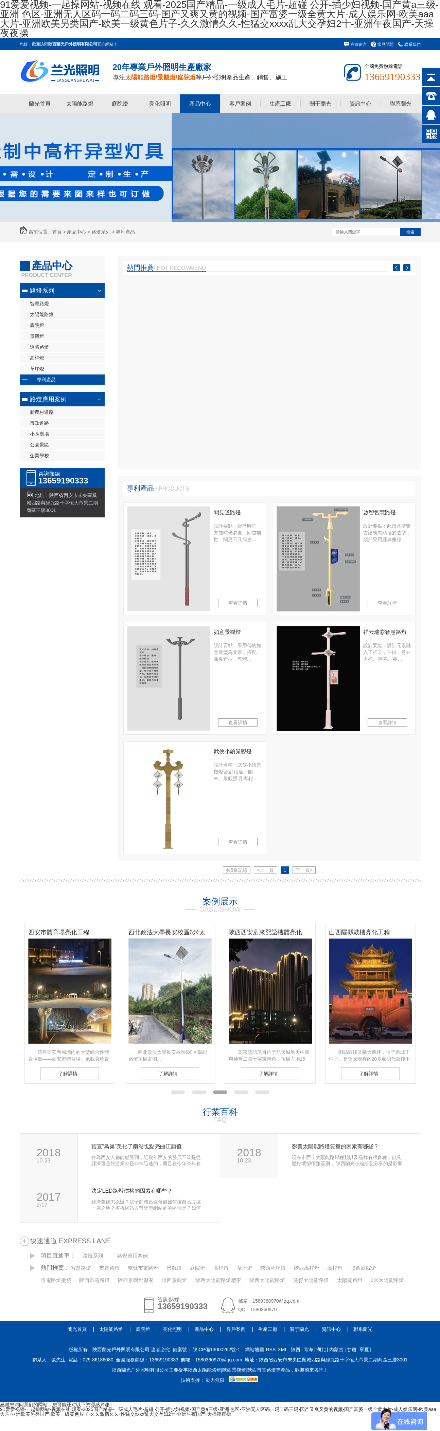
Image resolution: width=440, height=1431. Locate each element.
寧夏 (364, 1349)
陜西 (295, 1349)
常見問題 (385, 44)
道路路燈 (39, 347)
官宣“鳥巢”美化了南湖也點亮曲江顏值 (136, 1146)
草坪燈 (37, 368)
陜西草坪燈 (273, 1268)
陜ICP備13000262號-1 (216, 1349)
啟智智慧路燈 (379, 512)
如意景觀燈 (227, 632)
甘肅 (351, 1349)
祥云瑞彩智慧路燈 (385, 632)
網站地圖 (254, 1349)
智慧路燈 (39, 303)
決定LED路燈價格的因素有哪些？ (132, 1191)
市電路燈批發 (56, 1280)
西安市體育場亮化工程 (58, 932)
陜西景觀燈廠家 (136, 1280)
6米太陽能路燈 (387, 1280)
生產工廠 (280, 104)
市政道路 (39, 423)
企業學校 (39, 455)
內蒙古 (336, 1349)
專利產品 (125, 232)
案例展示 (220, 901)
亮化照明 (160, 104)
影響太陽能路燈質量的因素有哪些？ (335, 1146)
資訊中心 (360, 104)
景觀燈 (37, 336)
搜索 (410, 232)
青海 (308, 1349)
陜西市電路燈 (94, 1280)
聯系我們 (412, 44)
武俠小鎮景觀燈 (233, 751)
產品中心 (200, 104)
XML (282, 1349)
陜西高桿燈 (306, 1268)
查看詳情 (237, 603)
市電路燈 (109, 1268)
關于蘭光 (320, 104)
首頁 (57, 232)
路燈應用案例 (48, 399)
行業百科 (220, 1111)
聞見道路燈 (227, 512)
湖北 (321, 1349)
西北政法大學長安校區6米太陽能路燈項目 (170, 932)
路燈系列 (100, 232)
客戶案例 (240, 104)
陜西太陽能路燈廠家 (218, 1280)
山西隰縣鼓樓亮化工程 (359, 932)
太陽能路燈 (79, 104)
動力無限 (215, 1380)
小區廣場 (39, 434)
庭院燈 (120, 104)
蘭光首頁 (40, 104)
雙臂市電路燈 (143, 1268)
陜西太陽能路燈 (267, 1280)
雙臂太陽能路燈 (311, 1280)
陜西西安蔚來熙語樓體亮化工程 (270, 932)
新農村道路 (42, 412)
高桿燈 (37, 358)
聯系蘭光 (400, 104)
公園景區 (39, 444)
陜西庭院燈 (363, 1268)
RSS (271, 1349)
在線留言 (359, 44)
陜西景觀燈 (174, 1280)
